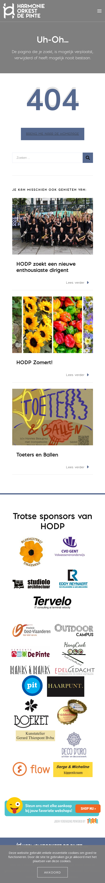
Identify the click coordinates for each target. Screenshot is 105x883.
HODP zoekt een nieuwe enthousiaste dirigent (46, 267)
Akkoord (52, 872)
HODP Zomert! (34, 362)
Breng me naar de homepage (52, 134)
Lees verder (77, 282)
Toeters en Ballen (37, 454)
